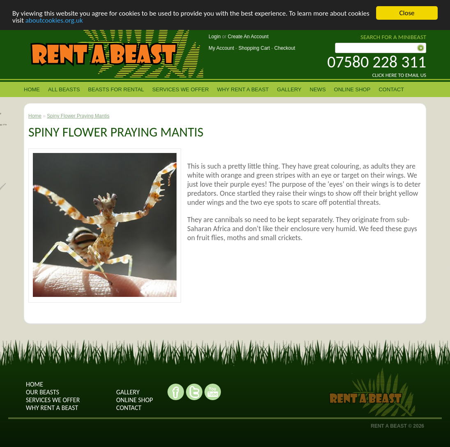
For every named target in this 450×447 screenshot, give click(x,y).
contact (391, 89)
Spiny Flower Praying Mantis (78, 116)
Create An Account (248, 36)
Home (32, 89)
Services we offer (180, 89)
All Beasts (64, 89)
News (318, 89)
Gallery (289, 89)
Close (406, 13)
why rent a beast (52, 408)
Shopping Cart (254, 48)
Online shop (134, 400)
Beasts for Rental (116, 89)
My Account (221, 48)
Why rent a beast (243, 89)
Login (214, 36)
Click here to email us (399, 75)
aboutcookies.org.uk (54, 20)
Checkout (284, 48)
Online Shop (352, 89)
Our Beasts (42, 392)
